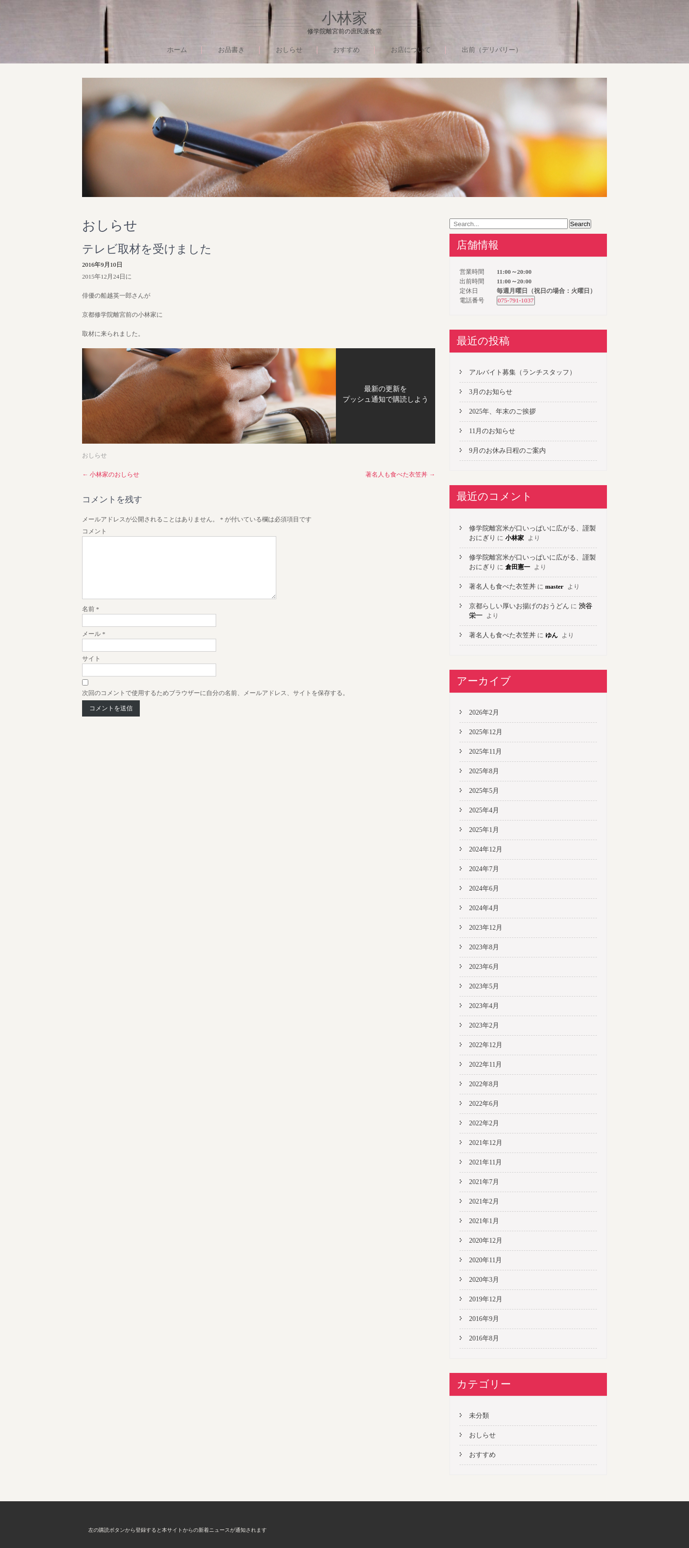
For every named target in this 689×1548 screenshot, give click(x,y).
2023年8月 (484, 947)
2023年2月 (484, 1025)
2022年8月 (484, 1084)
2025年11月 (485, 751)
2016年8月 (484, 1338)
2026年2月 (484, 712)
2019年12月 (485, 1299)
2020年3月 (484, 1279)
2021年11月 (485, 1162)
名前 (90, 620)
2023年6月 (484, 966)
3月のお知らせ (490, 391)
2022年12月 (485, 1045)
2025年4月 (484, 810)
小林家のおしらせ (110, 474)
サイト (91, 670)
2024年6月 (484, 888)
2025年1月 (484, 829)
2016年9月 (484, 1318)
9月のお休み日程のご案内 (507, 450)
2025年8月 (484, 771)
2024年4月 (484, 908)
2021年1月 (484, 1221)
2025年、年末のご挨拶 (502, 411)
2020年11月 (485, 1260)
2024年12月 (485, 849)
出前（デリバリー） (492, 49)
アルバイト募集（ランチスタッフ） (522, 372)
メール (93, 645)
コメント (94, 531)
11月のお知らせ (492, 431)
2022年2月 (484, 1123)
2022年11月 (485, 1064)
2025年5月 (484, 790)
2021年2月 (484, 1201)
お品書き (231, 49)
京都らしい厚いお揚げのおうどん (519, 606)
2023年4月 (484, 1005)
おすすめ (346, 49)
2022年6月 (484, 1103)
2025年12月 (485, 732)
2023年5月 (484, 986)
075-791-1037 (516, 300)
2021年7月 (484, 1181)
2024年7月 (484, 869)
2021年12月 (485, 1142)
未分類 (479, 1415)
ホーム (177, 49)
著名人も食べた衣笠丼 (400, 474)
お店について (411, 49)
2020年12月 (485, 1240)
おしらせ (289, 49)
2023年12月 (485, 927)
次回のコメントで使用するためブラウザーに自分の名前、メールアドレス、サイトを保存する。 (215, 704)
